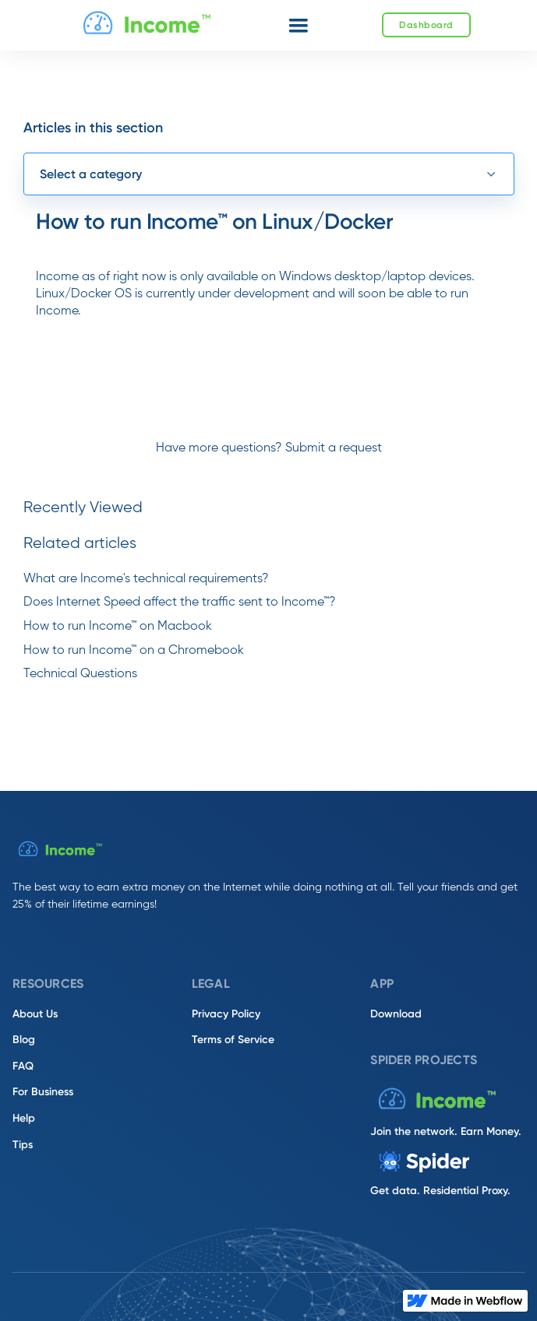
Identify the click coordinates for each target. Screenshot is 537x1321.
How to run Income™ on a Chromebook (133, 651)
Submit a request (333, 448)
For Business (42, 1091)
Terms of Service (233, 1039)
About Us (35, 1014)
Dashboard (426, 24)
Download (396, 1014)
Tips (22, 1144)
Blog (23, 1039)
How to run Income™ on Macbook (117, 626)
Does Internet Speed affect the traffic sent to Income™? (179, 602)
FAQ (23, 1066)
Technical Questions (80, 674)
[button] (298, 25)
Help (23, 1118)
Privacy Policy (226, 1014)
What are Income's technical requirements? (146, 579)
